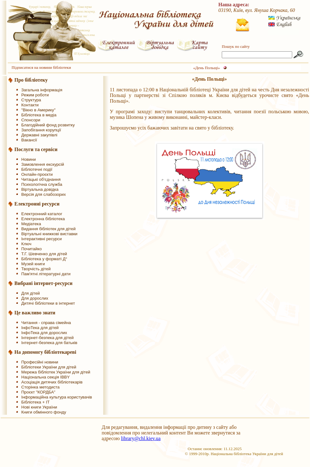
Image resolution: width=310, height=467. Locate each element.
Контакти (29, 105)
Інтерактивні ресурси (41, 238)
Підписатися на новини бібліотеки (41, 67)
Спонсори (30, 120)
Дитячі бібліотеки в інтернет (48, 303)
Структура (31, 100)
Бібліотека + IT (35, 402)
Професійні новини (39, 362)
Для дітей (30, 293)
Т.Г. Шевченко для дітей (44, 253)
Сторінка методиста (40, 387)
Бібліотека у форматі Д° (44, 258)
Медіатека (31, 223)
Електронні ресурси (36, 203)
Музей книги (33, 263)
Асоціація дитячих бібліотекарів (52, 382)
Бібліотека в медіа (38, 115)
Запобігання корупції (41, 130)
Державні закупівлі (39, 135)
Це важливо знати (34, 312)
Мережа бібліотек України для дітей (55, 372)
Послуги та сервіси (36, 149)
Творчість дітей (36, 268)
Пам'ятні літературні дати (45, 274)
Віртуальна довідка (39, 189)
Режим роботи (35, 95)
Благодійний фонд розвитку (48, 125)
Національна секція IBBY (45, 377)
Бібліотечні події (36, 169)
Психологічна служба (41, 184)
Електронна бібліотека (43, 218)
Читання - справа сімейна (46, 322)
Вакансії (29, 140)
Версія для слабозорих (43, 194)
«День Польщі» (206, 67)
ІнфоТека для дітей (40, 327)
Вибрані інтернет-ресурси (43, 283)
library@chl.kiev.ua (141, 438)
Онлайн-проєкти (37, 174)
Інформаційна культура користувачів (56, 397)
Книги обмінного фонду (43, 412)
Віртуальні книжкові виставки (49, 233)
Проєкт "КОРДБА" (38, 392)
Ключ (26, 243)
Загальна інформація (41, 90)
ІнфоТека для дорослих (44, 332)
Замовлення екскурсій (42, 164)
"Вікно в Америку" (38, 110)
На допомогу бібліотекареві (45, 352)
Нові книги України (39, 407)
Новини (28, 159)
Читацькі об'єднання (41, 179)
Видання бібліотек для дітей (48, 228)
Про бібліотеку (31, 80)
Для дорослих (34, 298)
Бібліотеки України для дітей (48, 367)
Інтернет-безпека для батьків (49, 342)
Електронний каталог (41, 213)
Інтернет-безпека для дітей (47, 337)
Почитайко (31, 248)
